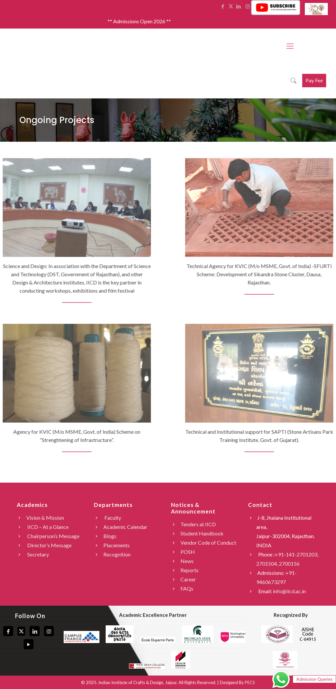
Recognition (117, 554)
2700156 (289, 563)
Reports (189, 570)
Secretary (37, 554)
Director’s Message (49, 545)
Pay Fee (314, 80)
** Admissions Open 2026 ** (146, 21)
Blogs (109, 536)
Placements (116, 545)
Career (188, 579)
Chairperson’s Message (52, 536)
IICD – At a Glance (47, 527)
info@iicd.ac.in (289, 591)
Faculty (112, 517)
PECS (250, 682)
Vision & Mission (45, 517)
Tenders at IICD (198, 524)
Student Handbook (201, 533)
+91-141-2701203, (296, 554)
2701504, (267, 563)
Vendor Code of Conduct (208, 542)
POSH (187, 552)
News (187, 561)
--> (289, 667)
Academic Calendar (125, 527)
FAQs (186, 588)
